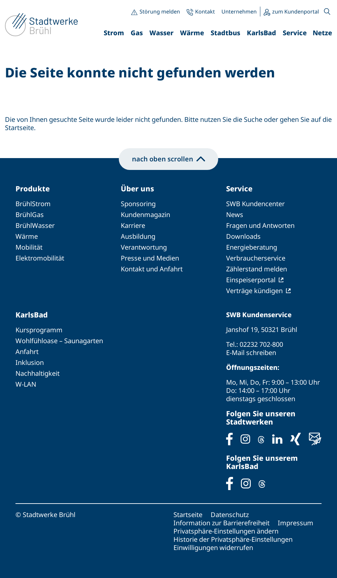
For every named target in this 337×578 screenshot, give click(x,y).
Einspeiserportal (250, 279)
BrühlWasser (35, 225)
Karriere (133, 225)
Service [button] (295, 32)
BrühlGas (29, 214)
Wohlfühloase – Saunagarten (59, 340)
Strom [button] (114, 32)
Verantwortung (144, 247)
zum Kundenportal (295, 11)
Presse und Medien (150, 258)
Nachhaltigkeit (37, 373)
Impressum (295, 522)
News (234, 214)
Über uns (137, 188)
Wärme (26, 236)
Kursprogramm (39, 329)
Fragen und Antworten (260, 225)
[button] (327, 11)
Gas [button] (137, 32)
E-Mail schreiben (251, 352)
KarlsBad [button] (261, 32)
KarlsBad (31, 314)
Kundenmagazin (145, 214)
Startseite (187, 514)
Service (239, 188)
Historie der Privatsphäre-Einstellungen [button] (233, 539)
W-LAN (25, 384)
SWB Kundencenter (255, 203)
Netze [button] (322, 32)
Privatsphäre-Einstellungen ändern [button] (225, 531)
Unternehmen (239, 11)
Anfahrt (27, 351)
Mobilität (28, 247)
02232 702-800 (261, 344)
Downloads (243, 236)
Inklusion (29, 362)
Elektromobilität (39, 258)
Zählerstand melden (256, 268)
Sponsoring (138, 203)
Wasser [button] (161, 32)
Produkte (32, 188)
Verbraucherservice (255, 258)
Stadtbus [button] (225, 32)
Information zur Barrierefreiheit (221, 522)
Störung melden (160, 11)
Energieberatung (251, 247)
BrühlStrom (33, 203)
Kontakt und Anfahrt (152, 268)
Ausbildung (138, 236)
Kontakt (205, 11)
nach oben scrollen (168, 158)
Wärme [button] (192, 32)
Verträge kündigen (254, 290)
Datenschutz (230, 514)
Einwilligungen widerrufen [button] (213, 547)
